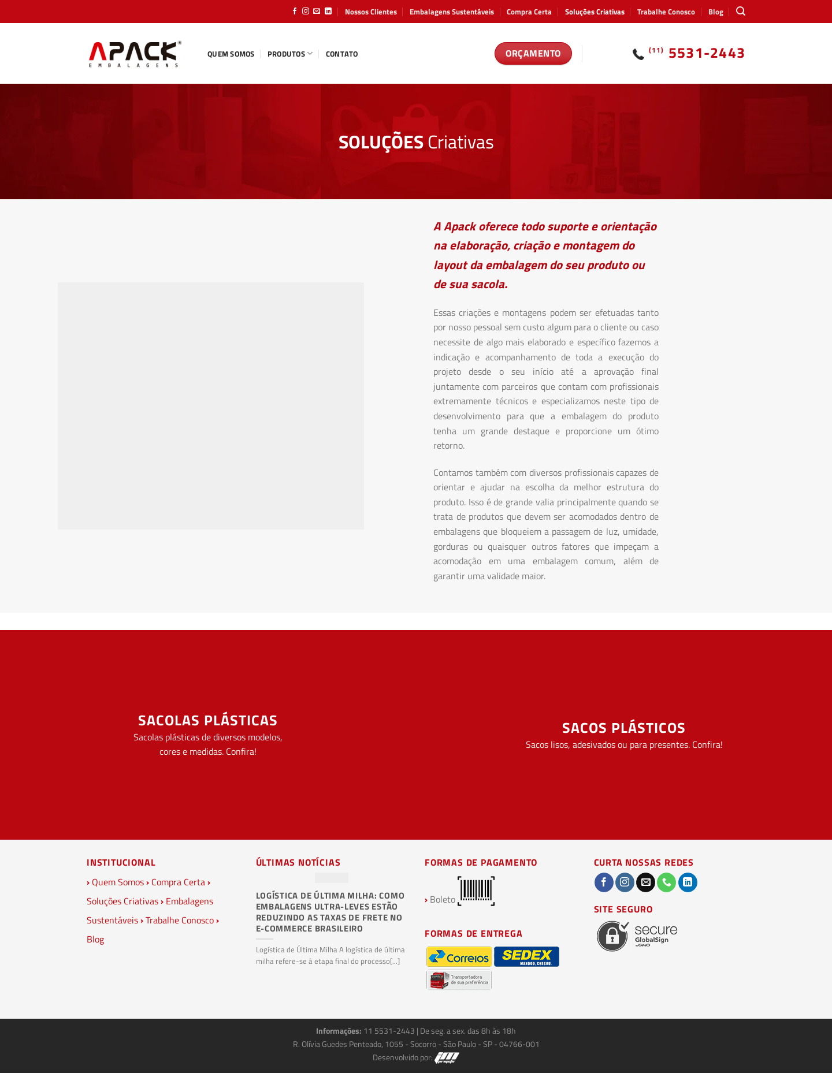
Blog (715, 11)
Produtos (290, 53)
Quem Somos (231, 53)
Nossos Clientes (371, 11)
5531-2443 (697, 53)
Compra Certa (529, 11)
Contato (342, 53)
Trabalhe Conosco (666, 11)
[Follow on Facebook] (294, 12)
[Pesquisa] (740, 11)
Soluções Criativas (595, 11)
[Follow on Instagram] (305, 12)
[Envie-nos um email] (316, 12)
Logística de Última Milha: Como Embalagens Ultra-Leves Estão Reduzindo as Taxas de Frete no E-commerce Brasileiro (330, 912)
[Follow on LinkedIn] (328, 12)
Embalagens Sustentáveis (452, 11)
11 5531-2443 (390, 1030)
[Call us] (666, 882)
